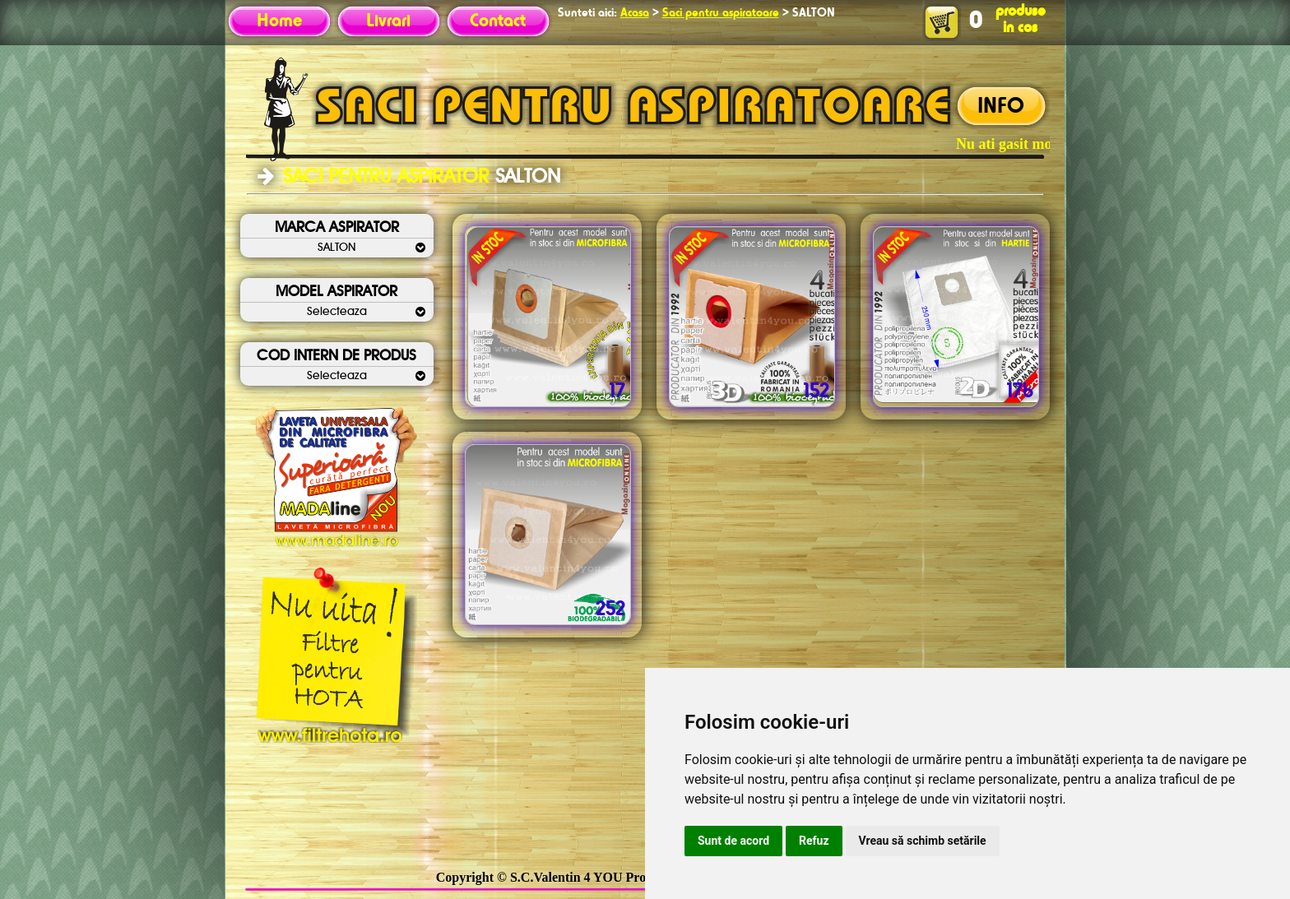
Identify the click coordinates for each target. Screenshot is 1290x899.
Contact (498, 21)
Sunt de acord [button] (733, 840)
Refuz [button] (814, 840)
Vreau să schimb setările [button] (922, 840)
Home (279, 21)
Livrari (388, 21)
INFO (1000, 106)
